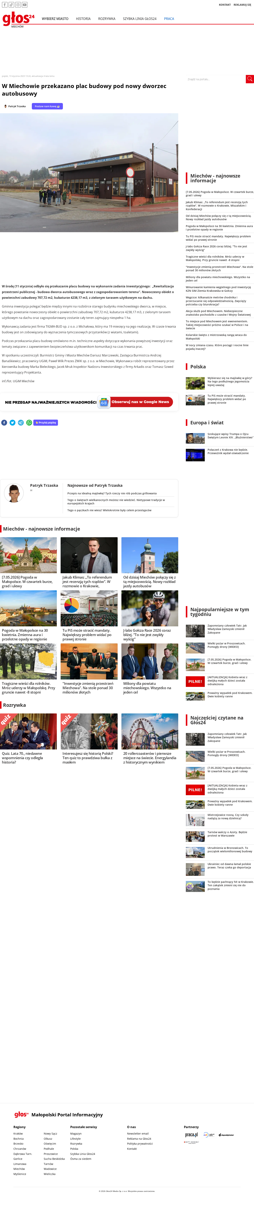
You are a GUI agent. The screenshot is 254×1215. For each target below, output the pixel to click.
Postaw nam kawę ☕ (47, 106)
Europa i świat (207, 422)
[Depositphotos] (226, 1135)
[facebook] (4, 423)
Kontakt (132, 1149)
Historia (83, 18)
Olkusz (48, 1138)
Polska (198, 366)
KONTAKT (225, 4)
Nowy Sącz (50, 1133)
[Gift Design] (191, 1142)
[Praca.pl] (191, 1135)
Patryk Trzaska (17, 106)
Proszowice (51, 1154)
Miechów (19, 1169)
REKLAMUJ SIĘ (242, 4)
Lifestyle (75, 1138)
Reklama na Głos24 (139, 1138)
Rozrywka (106, 18)
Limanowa (19, 1164)
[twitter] (12, 423)
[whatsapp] (29, 423)
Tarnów (48, 1164)
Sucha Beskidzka (54, 1159)
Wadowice (50, 1169)
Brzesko (18, 1143)
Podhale (49, 1149)
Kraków (18, 1133)
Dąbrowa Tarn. (22, 1154)
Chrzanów (19, 1149)
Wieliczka (49, 1174)
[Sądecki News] (208, 1135)
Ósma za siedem (80, 1159)
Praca (169, 18)
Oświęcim (50, 1143)
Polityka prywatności (140, 1143)
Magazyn (76, 1133)
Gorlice (17, 1159)
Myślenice (19, 1174)
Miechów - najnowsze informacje (41, 528)
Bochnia (18, 1138)
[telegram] (21, 423)
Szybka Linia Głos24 (139, 18)
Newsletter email (138, 1133)
